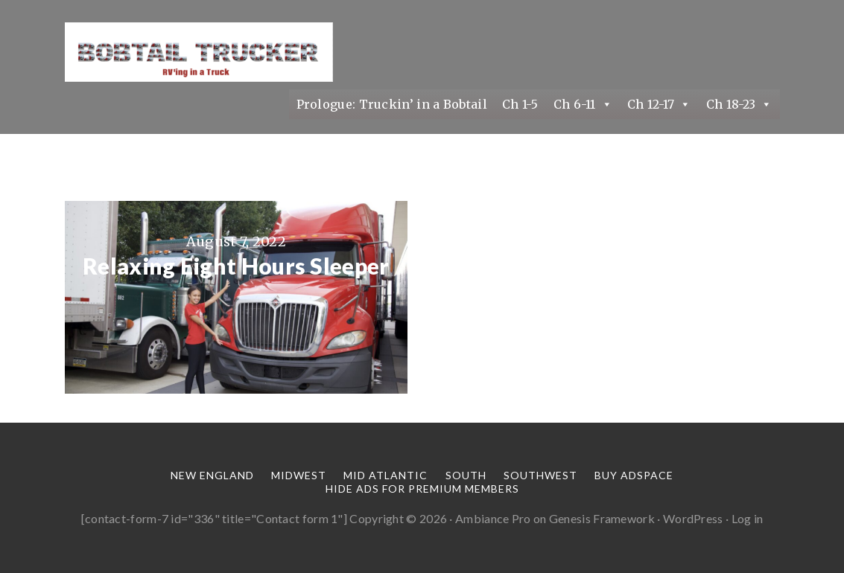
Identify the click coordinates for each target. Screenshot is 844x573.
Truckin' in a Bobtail (199, 52)
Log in (748, 518)
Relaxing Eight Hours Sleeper (236, 265)
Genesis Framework (602, 518)
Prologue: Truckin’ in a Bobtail (391, 104)
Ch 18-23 (739, 104)
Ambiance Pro (493, 518)
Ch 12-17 (659, 104)
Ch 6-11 (582, 104)
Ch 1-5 (520, 104)
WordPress (693, 518)
